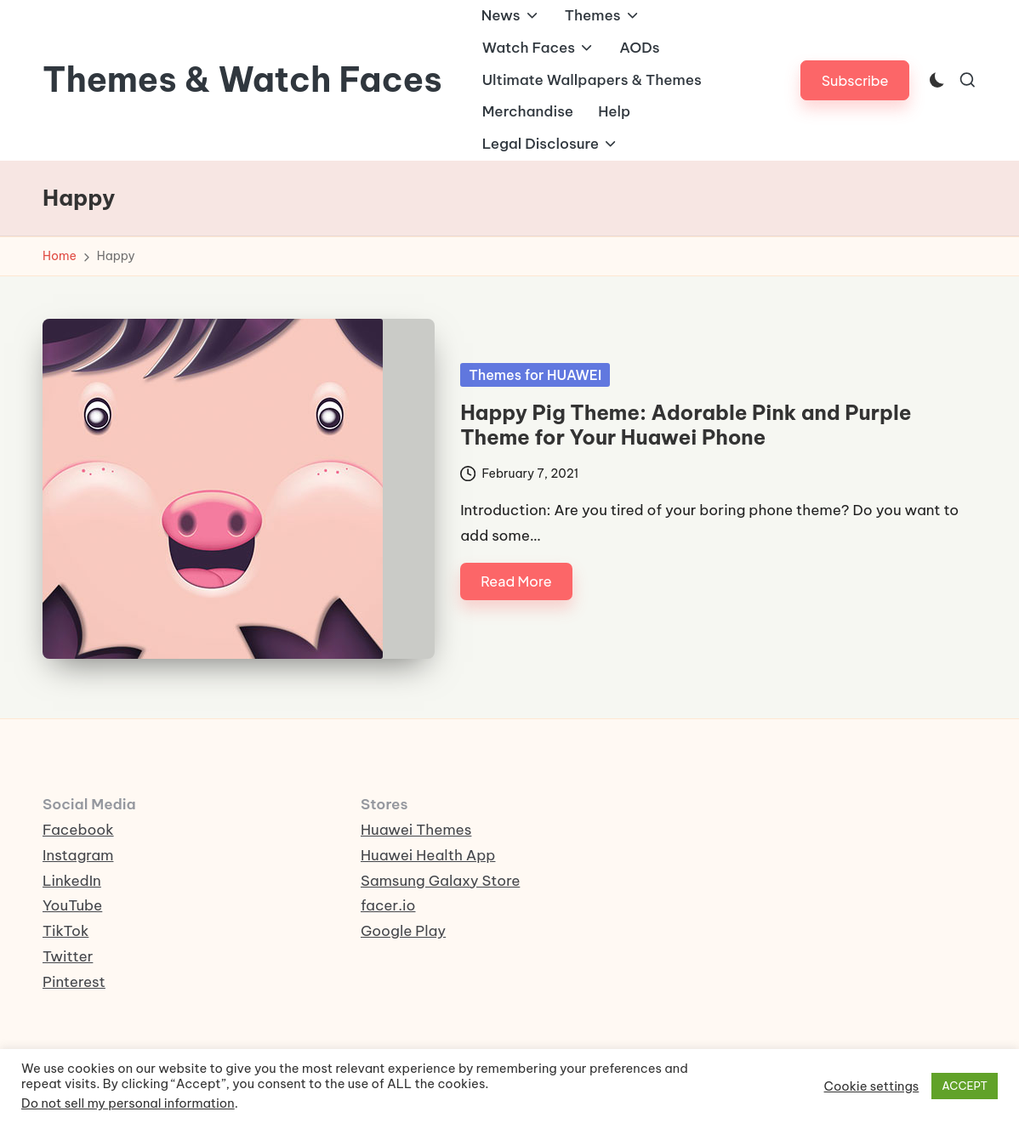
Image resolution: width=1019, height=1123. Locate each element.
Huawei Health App (428, 855)
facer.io (388, 905)
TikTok (65, 931)
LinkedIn (72, 880)
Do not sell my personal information (128, 1103)
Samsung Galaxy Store (440, 880)
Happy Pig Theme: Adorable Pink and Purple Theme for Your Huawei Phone (685, 425)
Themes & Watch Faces (242, 80)
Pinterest (74, 982)
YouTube (72, 905)
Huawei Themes (416, 829)
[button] (855, 80)
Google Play (403, 931)
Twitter (68, 956)
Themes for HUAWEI (535, 374)
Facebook (78, 829)
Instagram (78, 855)
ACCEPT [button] (965, 1085)
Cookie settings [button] (871, 1086)
